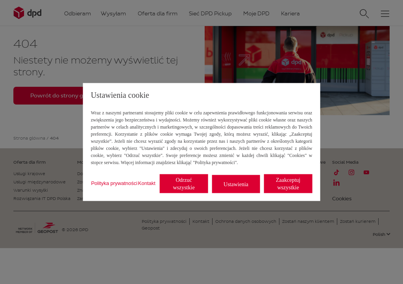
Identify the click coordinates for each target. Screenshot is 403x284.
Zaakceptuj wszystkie (288, 184)
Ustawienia (236, 184)
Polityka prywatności (114, 183)
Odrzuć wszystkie (183, 184)
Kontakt (146, 183)
